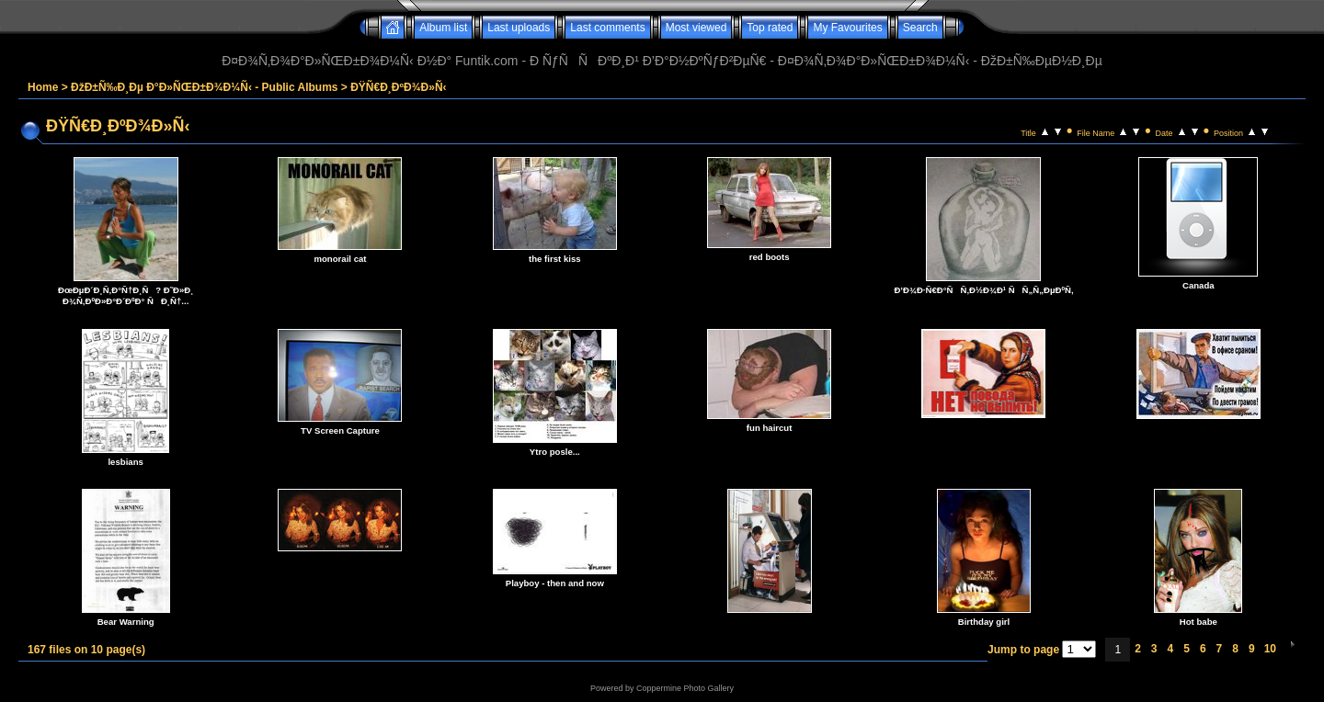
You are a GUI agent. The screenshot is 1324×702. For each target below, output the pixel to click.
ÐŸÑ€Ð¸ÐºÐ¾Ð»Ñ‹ (398, 87)
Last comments (607, 27)
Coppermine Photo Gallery (685, 688)
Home (43, 87)
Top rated (770, 27)
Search (920, 27)
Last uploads (518, 27)
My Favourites (847, 27)
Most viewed (696, 27)
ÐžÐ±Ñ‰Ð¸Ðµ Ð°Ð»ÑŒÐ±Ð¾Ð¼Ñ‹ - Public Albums (204, 87)
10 (1270, 648)
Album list (443, 27)
